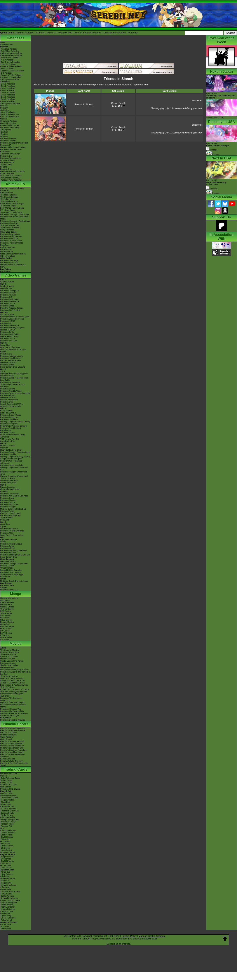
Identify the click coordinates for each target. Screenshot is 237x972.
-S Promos (5, 926)
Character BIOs (7, 602)
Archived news (6, 44)
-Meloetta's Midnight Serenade (13, 691)
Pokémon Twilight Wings (11, 236)
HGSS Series (6, 629)
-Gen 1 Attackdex (7, 84)
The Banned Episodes (10, 228)
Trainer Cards (6, 780)
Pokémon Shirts (7, 162)
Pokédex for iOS (7, 441)
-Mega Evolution (7, 800)
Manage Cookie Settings (152, 936)
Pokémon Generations (10, 234)
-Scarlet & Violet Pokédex (11, 75)
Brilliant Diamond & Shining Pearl (14, 317)
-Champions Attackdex (10, 103)
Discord (51, 32)
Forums (29, 32)
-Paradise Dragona (8, 902)
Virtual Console (7, 568)
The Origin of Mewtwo (9, 650)
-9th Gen (4, 132)
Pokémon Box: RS (8, 502)
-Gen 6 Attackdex (7, 95)
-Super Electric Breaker (10, 900)
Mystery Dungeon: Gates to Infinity (15, 421)
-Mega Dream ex (7, 878)
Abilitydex (4, 110)
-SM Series (5, 839)
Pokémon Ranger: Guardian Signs (15, 452)
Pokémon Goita (7, 585)
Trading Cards (15, 769)
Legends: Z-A (6, 288)
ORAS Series (6, 637)
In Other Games (7, 566)
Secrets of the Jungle (9, 715)
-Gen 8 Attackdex (7, 99)
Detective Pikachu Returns (11, 308)
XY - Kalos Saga (7, 210)
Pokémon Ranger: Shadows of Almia (13, 473)
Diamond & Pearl (7, 445)
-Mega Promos (6, 857)
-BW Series (5, 843)
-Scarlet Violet (6, 835)
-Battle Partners (7, 896)
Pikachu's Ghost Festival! (11, 743)
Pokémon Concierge (9, 260)
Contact (40, 32)
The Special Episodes (9, 225)
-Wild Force (5, 913)
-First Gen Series (7, 852)
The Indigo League (8, 195)
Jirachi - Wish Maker (9, 665)
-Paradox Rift (6, 826)
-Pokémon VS (6, 920)
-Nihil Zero (4, 876)
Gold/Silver (5, 524)
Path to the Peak (7, 247)
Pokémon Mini (6, 533)
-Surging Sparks (7, 813)
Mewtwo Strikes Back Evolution (14, 713)
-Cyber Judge (6, 916)
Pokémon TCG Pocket (10, 310)
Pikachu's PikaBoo (8, 735)
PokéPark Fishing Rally (10, 515)
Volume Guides (7, 609)
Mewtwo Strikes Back (9, 652)
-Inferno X (4, 881)
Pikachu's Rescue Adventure (12, 730)
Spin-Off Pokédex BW (9, 117)
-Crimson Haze (6, 911)
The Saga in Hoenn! (9, 201)
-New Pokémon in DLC (10, 178)
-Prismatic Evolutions (9, 811)
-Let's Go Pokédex (8, 64)
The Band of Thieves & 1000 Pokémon (12, 385)
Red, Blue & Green (8, 539)
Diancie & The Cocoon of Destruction (11, 699)
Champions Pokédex (115, 32)
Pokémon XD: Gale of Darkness (14, 496)
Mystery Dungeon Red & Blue (13, 509)
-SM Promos (5, 863)
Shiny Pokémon (7, 230)
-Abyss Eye (5, 872)
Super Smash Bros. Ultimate (12, 367)
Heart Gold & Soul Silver (11, 450)
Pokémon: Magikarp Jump (11, 356)
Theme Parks (6, 165)
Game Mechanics (8, 123)
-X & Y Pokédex (7, 60)
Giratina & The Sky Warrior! (12, 678)
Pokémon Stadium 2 (9, 529)
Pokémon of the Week (9, 127)
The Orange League (9, 197)
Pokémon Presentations (10, 158)
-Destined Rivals (7, 806)
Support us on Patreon (118, 944)
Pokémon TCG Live (8, 341)
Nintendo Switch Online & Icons (14, 581)
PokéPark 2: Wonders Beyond (13, 426)
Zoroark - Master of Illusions (12, 683)
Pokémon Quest (7, 365)
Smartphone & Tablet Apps (11, 574)
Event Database (7, 173)
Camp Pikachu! (7, 737)
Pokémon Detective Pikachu (12, 720)
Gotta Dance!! (6, 739)
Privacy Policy (129, 936)
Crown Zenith (118, 103)
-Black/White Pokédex (9, 58)
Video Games (15, 275)
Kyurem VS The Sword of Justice (14, 689)
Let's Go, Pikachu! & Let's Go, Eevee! (13, 350)
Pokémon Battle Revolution (12, 465)
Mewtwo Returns (7, 659)
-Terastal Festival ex (9, 898)
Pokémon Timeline (8, 138)
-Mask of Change (7, 909)
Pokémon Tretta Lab (9, 417)
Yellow (3, 542)
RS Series (4, 618)
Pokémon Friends (8, 295)
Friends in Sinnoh (84, 104)
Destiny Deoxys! (7, 667)
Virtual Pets (5, 577)
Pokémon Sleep (7, 306)
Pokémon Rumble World (10, 391)
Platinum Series (7, 626)
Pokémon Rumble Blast (10, 428)
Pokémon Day (6, 156)
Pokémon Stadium (8, 553)
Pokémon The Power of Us (12, 711)
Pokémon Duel (6, 402)
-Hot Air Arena (6, 894)
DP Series (4, 624)
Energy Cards (6, 782)
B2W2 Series (6, 633)
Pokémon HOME (7, 321)
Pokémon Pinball (7, 548)
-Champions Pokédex (9, 79)
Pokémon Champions (9, 290)
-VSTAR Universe (8, 918)
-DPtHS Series (6, 846)
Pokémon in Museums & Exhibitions (11, 150)
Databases (15, 38)
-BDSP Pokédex (7, 68)
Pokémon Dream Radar (10, 415)
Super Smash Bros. (8, 557)
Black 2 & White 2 (8, 413)
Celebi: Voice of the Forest (11, 661)
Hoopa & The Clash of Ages (12, 702)
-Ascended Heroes (8, 795)
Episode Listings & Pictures (12, 188)
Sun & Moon (5, 345)
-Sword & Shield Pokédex (11, 66)
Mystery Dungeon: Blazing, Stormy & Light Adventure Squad (15, 457)
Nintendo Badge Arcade (10, 406)
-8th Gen (4, 134)
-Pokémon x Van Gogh (10, 154)
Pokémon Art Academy (10, 382)
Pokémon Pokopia (8, 293)
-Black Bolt (5, 802)
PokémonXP (5, 145)
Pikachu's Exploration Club (12, 748)
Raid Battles (5, 787)
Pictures (213, 154)
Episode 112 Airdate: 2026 (216, 182)
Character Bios (6, 193)
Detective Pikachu (8, 362)
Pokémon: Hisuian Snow (11, 241)
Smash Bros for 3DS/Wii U (11, 404)
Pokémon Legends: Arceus (12, 319)
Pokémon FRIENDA (9, 590)
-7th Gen (4, 136)
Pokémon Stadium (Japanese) (13, 550)
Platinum (4, 448)
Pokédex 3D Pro (7, 432)
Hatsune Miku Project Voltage (13, 147)
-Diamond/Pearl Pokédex (11, 55)
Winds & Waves (7, 282)
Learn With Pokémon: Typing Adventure (12, 436)
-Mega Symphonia (8, 885)
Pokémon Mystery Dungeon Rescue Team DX (12, 329)
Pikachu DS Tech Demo (10, 513)
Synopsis (212, 189)
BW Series (5, 631)
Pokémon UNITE (7, 304)
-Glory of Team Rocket (10, 892)
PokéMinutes (6, 249)
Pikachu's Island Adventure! (12, 746)
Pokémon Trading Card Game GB (15, 555)
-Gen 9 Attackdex (7, 101)
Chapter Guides (7, 607)
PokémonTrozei (7, 511)
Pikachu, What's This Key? (12, 761)
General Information (9, 598)
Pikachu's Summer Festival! (12, 741)
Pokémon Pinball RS (9, 504)
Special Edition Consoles (11, 570)
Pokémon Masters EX (9, 301)
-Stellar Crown (6, 815)
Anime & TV (15, 184)
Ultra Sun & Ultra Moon (10, 347)
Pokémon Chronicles (9, 223)
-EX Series (5, 848)
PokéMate (4, 520)
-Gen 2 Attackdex (7, 86)
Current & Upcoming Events (12, 171)
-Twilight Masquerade (9, 819)
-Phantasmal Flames (9, 798)
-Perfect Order (6, 793)
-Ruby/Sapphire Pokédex (11, 53)
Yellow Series (6, 613)
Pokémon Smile (7, 332)
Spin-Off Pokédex (8, 112)
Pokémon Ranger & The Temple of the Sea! (15, 673)
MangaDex (5, 600)
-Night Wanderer (7, 907)
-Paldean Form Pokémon (11, 180)
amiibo (3, 579)
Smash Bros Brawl (8, 483)
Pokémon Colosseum (9, 494)
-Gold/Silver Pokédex (9, 51)
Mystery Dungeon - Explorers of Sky (14, 468)
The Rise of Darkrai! (9, 676)
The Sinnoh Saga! (8, 206)
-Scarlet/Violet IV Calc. (10, 125)
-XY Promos (5, 865)
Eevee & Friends (7, 759)
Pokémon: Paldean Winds (11, 243)
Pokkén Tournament (9, 400)
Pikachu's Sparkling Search (12, 752)
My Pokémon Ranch (9, 480)
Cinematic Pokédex (8, 121)
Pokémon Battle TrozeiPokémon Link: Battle (14, 379)
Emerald (4, 491)
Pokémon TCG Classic (10, 789)
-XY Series (5, 841)
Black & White (6, 411)
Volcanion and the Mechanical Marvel (13, 706)
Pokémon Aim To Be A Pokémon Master (14, 218)
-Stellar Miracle (6, 905)
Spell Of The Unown (9, 656)
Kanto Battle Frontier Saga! (12, 203)
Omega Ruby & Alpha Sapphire (14, 373)
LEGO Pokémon (7, 160)
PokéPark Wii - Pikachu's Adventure (11, 462)
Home (19, 32)
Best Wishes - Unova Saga (12, 208)
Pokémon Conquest (8, 424)
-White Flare (5, 804)
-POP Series (5, 867)
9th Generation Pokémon (11, 176)
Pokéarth (133, 32)
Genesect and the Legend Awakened (11, 695)
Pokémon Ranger (8, 507)
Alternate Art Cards (8, 784)
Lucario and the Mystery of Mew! (14, 670)
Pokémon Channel (8, 500)
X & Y (2, 371)
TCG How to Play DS (9, 439)
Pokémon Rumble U (9, 419)
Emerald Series (7, 622)
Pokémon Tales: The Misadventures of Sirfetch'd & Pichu (13, 264)
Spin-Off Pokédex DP (9, 114)
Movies (15, 643)
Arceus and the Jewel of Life (12, 681)
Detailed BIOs (6, 605)
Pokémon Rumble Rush (10, 358)
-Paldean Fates (7, 824)
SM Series (4, 639)
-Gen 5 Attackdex (7, 93)
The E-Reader (6, 518)
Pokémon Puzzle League (11, 544)
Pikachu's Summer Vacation (12, 728)
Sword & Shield (7, 314)
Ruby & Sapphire (7, 487)
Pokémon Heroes (8, 663)
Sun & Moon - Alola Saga (11, 212)
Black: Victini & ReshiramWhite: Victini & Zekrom (14, 686)
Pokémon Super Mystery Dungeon (15, 393)
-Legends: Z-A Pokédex (10, 77)
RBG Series (5, 611)
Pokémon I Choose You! (10, 709)
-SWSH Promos (7, 861)
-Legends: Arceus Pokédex (12, 71)
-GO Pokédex (6, 73)
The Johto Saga (7, 199)
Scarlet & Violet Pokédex (88, 32)
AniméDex (4, 190)
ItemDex (4, 106)
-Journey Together (8, 809)
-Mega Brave (6, 883)
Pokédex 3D (5, 430)
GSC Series (5, 615)
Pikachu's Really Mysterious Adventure (12, 755)
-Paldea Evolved (7, 833)
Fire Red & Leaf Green (10, 489)
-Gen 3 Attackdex (7, 88)
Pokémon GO (6, 297)
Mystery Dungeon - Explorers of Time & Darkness (14, 477)
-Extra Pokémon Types (10, 778)
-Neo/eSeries (6, 850)
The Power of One (8, 654)
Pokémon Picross (8, 395)
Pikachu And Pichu (8, 733)
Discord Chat (6, 169)
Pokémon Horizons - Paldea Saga (15, 221)
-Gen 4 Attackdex (7, 90)
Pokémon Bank (7, 376)
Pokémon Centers (8, 141)
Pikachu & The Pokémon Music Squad (14, 764)
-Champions (5, 130)
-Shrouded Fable (7, 817)
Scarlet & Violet (7, 286)
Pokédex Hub (65, 32)
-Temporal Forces (8, 822)
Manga (15, 594)
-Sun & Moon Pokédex (10, 62)
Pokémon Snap (7, 546)
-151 (2, 828)
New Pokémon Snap (9, 336)
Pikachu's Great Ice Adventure (13, 750)
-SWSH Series (6, 837)
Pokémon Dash (7, 498)
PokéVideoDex (6, 252)
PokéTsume (5, 271)
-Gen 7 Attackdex (7, 97)
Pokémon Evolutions (9, 238)
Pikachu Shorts (15, 724)
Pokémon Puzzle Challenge (12, 531)
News (2, 42)
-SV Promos (5, 859)
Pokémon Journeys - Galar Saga (14, 214)
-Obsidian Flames (8, 830)
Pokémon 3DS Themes (10, 572)
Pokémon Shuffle (7, 389)
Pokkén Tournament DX (10, 360)
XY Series (4, 635)
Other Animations (7, 256)
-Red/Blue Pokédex (8, 49)
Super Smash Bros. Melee (11, 535)
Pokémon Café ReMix (9, 299)
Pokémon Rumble (8, 454)
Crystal (3, 526)
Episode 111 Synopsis (218, 146)
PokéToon (4, 245)
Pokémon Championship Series (14, 143)
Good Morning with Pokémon (13, 254)
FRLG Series (6, 620)
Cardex (3, 119)
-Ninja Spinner (6, 874)
